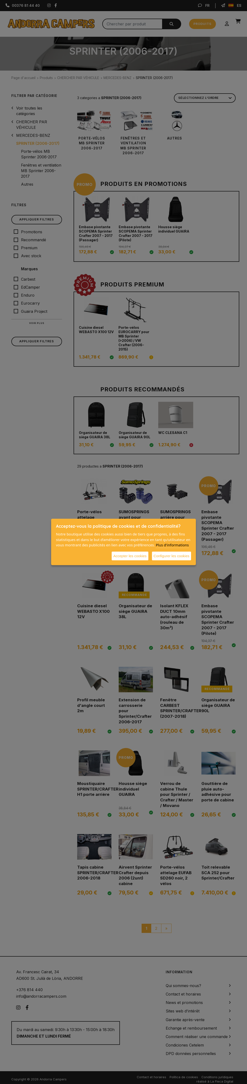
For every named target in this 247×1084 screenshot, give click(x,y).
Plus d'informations (172, 544)
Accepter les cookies (130, 556)
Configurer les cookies (171, 556)
